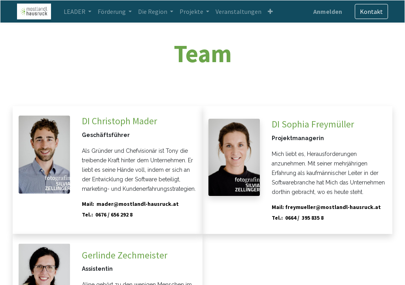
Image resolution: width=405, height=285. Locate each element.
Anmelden (326, 11)
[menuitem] (240, 11)
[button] (272, 11)
